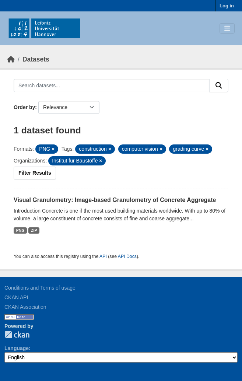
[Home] (11, 59)
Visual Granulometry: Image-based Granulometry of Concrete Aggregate (115, 200)
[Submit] (218, 85)
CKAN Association (25, 307)
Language (16, 348)
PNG (20, 230)
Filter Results (34, 173)
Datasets (35, 59)
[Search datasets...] (112, 85)
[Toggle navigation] (227, 28)
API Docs (127, 256)
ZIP (34, 230)
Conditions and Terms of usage (40, 288)
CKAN (16, 335)
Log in (227, 5)
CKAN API (16, 297)
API (103, 256)
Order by (24, 107)
